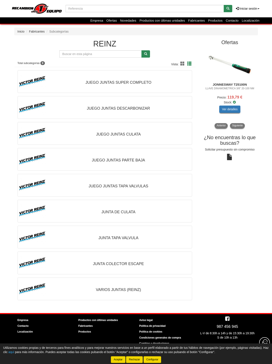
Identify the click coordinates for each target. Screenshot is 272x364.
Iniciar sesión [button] (247, 8)
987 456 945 (227, 326)
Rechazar (134, 359)
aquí (11, 352)
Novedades (128, 20)
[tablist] (230, 88)
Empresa (96, 20)
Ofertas (111, 20)
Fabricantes (196, 20)
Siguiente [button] (237, 125)
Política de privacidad (152, 325)
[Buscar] (228, 8)
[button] (183, 63)
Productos (215, 20)
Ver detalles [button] (230, 109)
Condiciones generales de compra (160, 337)
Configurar (152, 359)
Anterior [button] (221, 125)
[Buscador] (145, 8)
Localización (250, 20)
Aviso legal (146, 320)
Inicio (21, 31)
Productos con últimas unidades (162, 20)
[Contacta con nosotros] (264, 342)
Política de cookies (150, 331)
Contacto (232, 20)
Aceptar (118, 359)
